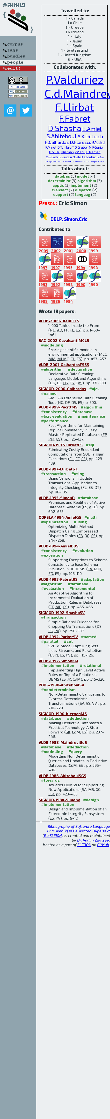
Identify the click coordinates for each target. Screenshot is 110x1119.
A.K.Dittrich (90, 136)
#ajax (94, 388)
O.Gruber (81, 147)
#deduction (78, 718)
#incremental (82, 588)
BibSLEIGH (53, 835)
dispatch (83, 189)
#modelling (52, 345)
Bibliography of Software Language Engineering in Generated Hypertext (78, 828)
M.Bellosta (52, 156)
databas (62, 176)
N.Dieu (100, 157)
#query (75, 751)
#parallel (49, 641)
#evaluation (52, 588)
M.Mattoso (77, 161)
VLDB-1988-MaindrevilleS (63, 742)
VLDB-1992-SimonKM (58, 660)
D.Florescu (80, 142)
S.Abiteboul (61, 135)
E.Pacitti (98, 142)
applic (58, 185)
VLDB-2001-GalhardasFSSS (64, 364)
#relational (90, 665)
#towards (50, 780)
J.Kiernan (67, 152)
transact (60, 189)
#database (82, 411)
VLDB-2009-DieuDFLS (59, 320)
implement (81, 185)
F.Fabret (74, 118)
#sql (90, 444)
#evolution (82, 550)
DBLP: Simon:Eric (69, 219)
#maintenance (91, 416)
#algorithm (51, 369)
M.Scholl (78, 156)
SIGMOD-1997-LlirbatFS (61, 444)
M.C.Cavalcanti (65, 161)
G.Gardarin (90, 156)
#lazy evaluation (56, 416)
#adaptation (92, 579)
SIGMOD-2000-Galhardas (62, 388)
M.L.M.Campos (90, 161)
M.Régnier (96, 147)
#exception (52, 555)
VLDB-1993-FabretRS (58, 579)
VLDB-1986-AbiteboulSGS (62, 775)
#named (49, 393)
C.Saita (101, 161)
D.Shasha (64, 127)
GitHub (103, 844)
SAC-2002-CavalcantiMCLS (64, 340)
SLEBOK (84, 844)
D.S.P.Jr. (54, 152)
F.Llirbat (74, 106)
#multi (90, 517)
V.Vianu (80, 152)
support (60, 194)
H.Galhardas (57, 142)
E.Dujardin (65, 156)
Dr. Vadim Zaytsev (93, 840)
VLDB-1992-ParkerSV (58, 636)
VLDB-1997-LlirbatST (58, 469)
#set (68, 641)
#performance (54, 420)
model (83, 176)
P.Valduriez (75, 79)
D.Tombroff (66, 147)
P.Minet (51, 147)
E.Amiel (92, 128)
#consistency (54, 411)
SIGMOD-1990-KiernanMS (63, 713)
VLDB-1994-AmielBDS (59, 546)
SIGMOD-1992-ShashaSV (62, 612)
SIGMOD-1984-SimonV (59, 799)
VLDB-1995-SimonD (57, 497)
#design (91, 799)
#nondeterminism (58, 689)
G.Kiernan (93, 152)
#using (77, 473)
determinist (59, 180)
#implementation (57, 665)
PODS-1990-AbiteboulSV (61, 685)
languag (82, 194)
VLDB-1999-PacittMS (58, 407)
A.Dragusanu (51, 161)
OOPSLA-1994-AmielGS (60, 517)
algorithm (86, 180)
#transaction (53, 473)
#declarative (80, 369)
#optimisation (54, 521)
